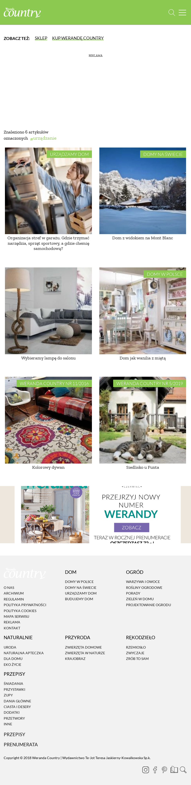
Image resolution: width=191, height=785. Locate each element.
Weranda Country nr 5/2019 (149, 383)
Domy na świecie (163, 154)
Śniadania (13, 684)
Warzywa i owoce (143, 581)
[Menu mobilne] (182, 12)
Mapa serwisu (16, 616)
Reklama (12, 622)
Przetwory (14, 718)
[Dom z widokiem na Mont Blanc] (142, 191)
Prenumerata (21, 745)
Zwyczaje (135, 653)
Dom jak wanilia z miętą (143, 358)
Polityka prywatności (25, 605)
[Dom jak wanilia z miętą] (142, 310)
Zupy (8, 695)
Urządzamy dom (69, 154)
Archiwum (14, 593)
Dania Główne (17, 701)
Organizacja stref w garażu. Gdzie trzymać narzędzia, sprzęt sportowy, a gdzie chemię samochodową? (48, 243)
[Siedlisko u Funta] (142, 420)
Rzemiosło (136, 647)
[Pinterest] (164, 770)
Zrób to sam (137, 658)
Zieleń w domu (140, 599)
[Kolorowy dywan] (48, 420)
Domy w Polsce (165, 274)
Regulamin (14, 599)
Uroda (10, 647)
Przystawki (14, 689)
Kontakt (12, 628)
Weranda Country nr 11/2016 (54, 383)
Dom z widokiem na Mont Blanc (142, 238)
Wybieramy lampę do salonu (48, 358)
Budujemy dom (79, 599)
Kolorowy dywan (48, 467)
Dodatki (12, 712)
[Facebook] (155, 770)
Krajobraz (75, 658)
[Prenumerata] (174, 769)
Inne (8, 724)
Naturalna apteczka (24, 653)
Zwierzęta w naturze (85, 653)
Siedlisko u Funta (142, 467)
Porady (133, 593)
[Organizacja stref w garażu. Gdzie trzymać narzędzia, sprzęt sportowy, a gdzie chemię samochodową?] (48, 191)
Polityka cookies (20, 611)
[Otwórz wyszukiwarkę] (172, 12)
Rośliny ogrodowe (144, 587)
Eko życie (12, 664)
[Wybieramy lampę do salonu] (48, 310)
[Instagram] (145, 770)
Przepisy (14, 734)
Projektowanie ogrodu (148, 605)
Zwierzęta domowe (83, 647)
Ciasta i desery (17, 707)
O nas (9, 587)
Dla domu (13, 658)
